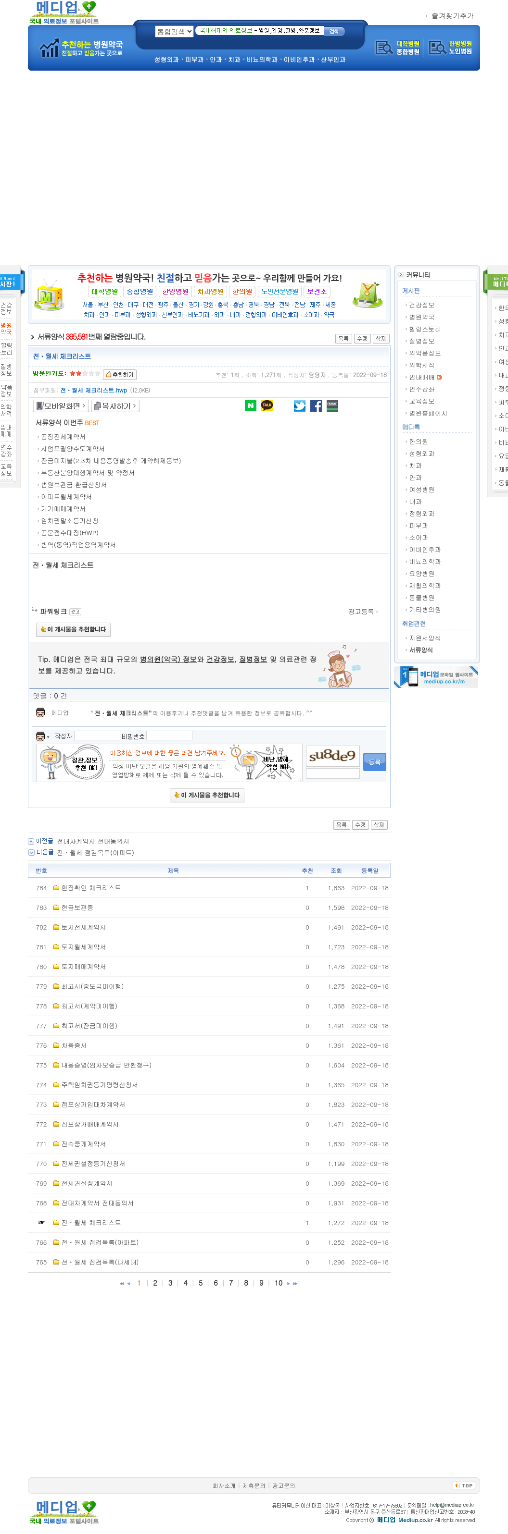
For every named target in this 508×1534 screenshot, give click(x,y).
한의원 (418, 441)
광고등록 (364, 611)
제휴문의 (254, 1485)
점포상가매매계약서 (90, 1124)
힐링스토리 (425, 328)
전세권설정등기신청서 (93, 1163)
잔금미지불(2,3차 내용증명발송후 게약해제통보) (111, 460)
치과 (415, 465)
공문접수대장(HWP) (70, 532)
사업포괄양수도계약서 (73, 448)
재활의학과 (425, 585)
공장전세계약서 (63, 436)
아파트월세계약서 (66, 496)
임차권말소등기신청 (70, 520)
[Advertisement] (90, 170)
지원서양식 (425, 637)
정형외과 (421, 513)
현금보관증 (77, 907)
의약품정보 (425, 352)
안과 (415, 477)
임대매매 (421, 376)
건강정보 (421, 304)
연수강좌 (421, 388)
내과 (415, 501)
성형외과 (421, 453)
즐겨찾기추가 (450, 15)
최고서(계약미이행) (89, 1005)
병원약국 (421, 316)
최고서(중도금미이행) (92, 986)
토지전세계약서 (83, 927)
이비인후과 (425, 549)
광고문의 (283, 1485)
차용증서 (74, 1045)
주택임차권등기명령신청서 (99, 1084)
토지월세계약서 (83, 946)
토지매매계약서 (83, 966)
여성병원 (421, 489)
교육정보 (421, 400)
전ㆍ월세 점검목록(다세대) (100, 1261)
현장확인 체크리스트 (91, 887)
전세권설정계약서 (87, 1183)
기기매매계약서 (63, 508)
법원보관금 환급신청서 (74, 484)
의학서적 (421, 364)
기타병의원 (425, 609)
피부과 (418, 525)
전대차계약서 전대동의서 (93, 841)
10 (278, 1282)
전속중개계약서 (83, 1143)
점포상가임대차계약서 (93, 1104)
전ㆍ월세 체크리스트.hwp (93, 390)
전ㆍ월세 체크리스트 (122, 713)
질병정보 (421, 340)
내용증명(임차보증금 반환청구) (106, 1064)
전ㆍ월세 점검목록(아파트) (95, 852)
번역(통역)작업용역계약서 (78, 544)
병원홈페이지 (428, 412)
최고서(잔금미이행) (89, 1025)
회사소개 (224, 1485)
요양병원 (421, 573)
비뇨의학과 (425, 561)
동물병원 (421, 597)
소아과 (418, 537)
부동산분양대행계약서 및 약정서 (88, 472)
